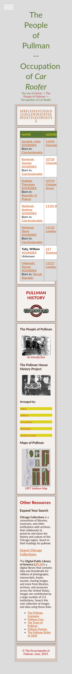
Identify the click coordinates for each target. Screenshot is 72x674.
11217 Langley (51, 265)
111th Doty (53, 206)
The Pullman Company (35, 614)
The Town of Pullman (35, 624)
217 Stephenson (54, 250)
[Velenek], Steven (28, 265)
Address (24, 415)
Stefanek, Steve (28, 229)
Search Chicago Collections (31, 552)
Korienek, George (28, 161)
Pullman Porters (37, 629)
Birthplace (26, 428)
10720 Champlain (53, 161)
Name (23, 408)
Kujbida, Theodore (28, 182)
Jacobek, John (31, 141)
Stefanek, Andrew (28, 207)
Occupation (26, 421)
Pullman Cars (36, 619)
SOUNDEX (29, 145)
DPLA (38, 564)
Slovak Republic (32, 275)
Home (38, 93)
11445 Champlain (53, 143)
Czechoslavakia (32, 152)
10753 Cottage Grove (51, 184)
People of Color (28, 435)
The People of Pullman (36, 95)
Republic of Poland (29, 197)
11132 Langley (51, 229)
